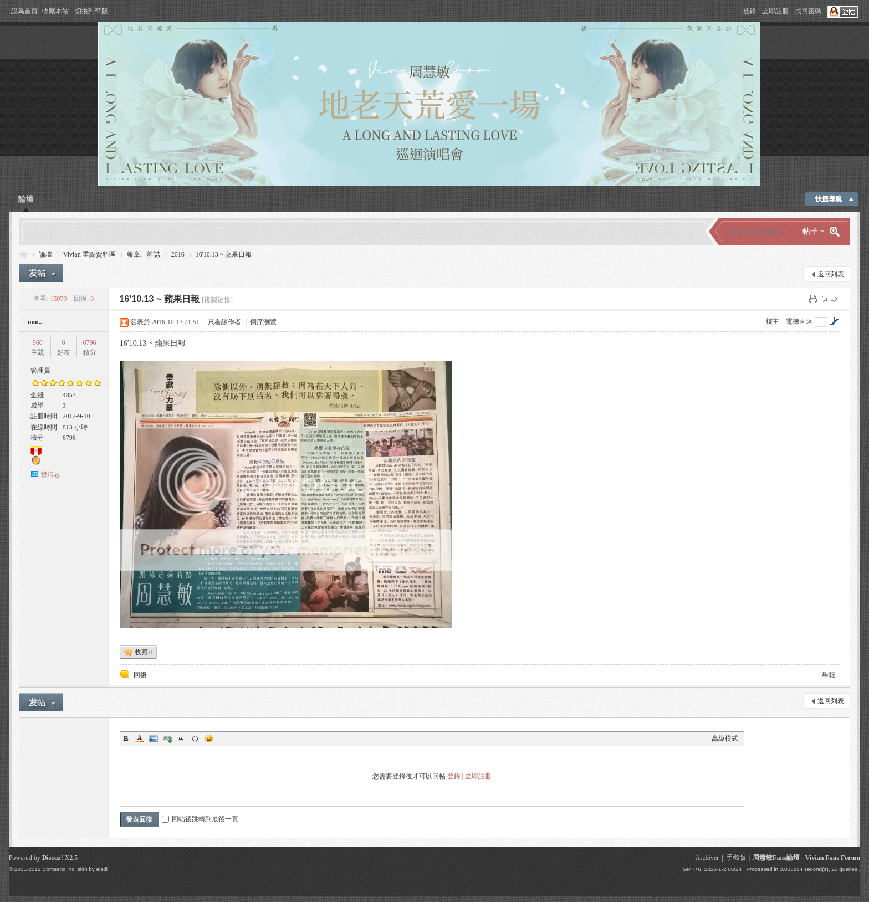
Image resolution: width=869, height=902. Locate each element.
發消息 (50, 474)
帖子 (810, 231)
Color (139, 738)
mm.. (35, 322)
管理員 (40, 371)
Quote (181, 738)
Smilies (208, 738)
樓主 (772, 321)
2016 (178, 254)
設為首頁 (24, 11)
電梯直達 (799, 321)
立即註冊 (775, 11)
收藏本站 (55, 11)
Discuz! (52, 858)
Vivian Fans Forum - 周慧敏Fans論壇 (23, 255)
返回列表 (830, 274)
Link (167, 738)
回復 (140, 675)
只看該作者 (224, 322)
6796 (89, 342)
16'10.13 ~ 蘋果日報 (224, 254)
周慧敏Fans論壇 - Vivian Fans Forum (806, 858)
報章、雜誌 (143, 254)
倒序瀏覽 (263, 322)
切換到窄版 (91, 11)
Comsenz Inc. (59, 869)
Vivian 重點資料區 (89, 254)
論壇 (26, 199)
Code (195, 738)
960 (38, 342)
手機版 (736, 858)
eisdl (102, 869)
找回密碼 (808, 11)
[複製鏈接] (217, 300)
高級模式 (725, 738)
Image (153, 738)
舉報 (828, 675)
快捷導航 (828, 199)
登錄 (749, 11)
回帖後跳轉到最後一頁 (200, 819)
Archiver (707, 858)
